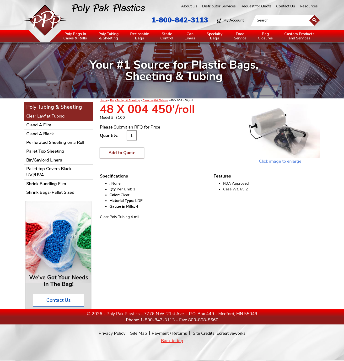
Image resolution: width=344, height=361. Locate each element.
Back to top (172, 341)
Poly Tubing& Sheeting (108, 36)
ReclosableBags (139, 36)
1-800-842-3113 (179, 20)
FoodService (240, 36)
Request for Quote (256, 6)
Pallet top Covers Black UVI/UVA (48, 172)
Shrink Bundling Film (46, 184)
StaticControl (166, 36)
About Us (189, 6)
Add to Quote (121, 153)
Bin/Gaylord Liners (44, 160)
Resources (309, 6)
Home (104, 100)
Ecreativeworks (231, 333)
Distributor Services (219, 6)
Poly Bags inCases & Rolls (75, 36)
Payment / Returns (169, 333)
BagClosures (265, 36)
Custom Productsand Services (299, 36)
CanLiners (190, 36)
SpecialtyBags (214, 36)
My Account (233, 20)
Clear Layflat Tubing (155, 100)
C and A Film (38, 125)
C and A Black (40, 134)
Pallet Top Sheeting (45, 151)
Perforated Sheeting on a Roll (55, 142)
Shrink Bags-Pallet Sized (50, 192)
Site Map (138, 333)
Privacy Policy (112, 333)
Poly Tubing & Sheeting (125, 100)
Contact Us (285, 6)
